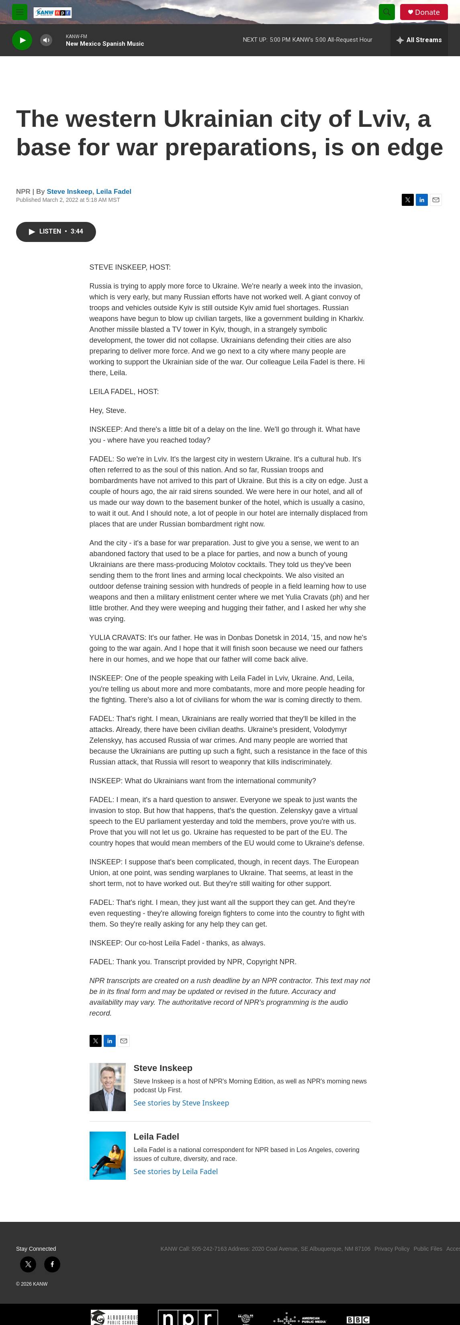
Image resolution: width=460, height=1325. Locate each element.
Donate (427, 12)
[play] (22, 40)
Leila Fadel (113, 191)
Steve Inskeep (69, 191)
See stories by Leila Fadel (176, 1171)
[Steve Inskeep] (108, 1087)
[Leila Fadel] (108, 1156)
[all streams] (419, 40)
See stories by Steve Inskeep (181, 1103)
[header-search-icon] (387, 12)
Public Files (427, 1249)
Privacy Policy (391, 1249)
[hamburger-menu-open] (19, 12)
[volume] (46, 40)
